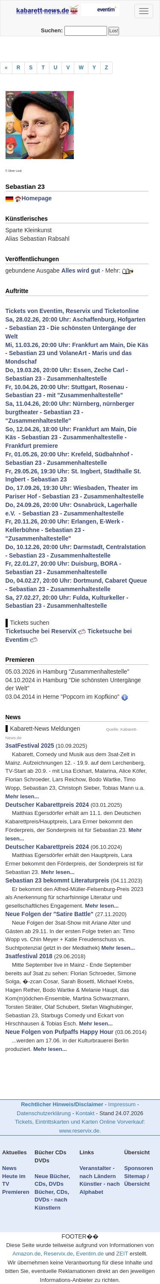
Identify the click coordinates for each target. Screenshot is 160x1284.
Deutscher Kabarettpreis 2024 (47, 804)
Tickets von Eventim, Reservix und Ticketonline (72, 310)
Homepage (36, 198)
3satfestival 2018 (29, 956)
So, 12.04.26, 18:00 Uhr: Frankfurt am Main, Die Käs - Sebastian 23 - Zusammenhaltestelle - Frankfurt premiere (71, 438)
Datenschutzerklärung (43, 1113)
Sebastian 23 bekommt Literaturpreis (57, 880)
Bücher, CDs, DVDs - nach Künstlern (52, 1200)
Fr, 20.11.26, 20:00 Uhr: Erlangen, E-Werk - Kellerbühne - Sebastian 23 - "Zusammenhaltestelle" (65, 530)
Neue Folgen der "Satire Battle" (49, 914)
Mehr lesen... (22, 796)
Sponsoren (138, 1168)
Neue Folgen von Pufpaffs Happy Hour (59, 1031)
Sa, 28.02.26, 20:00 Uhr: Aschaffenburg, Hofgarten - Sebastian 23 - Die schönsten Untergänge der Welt (75, 328)
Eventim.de (90, 1253)
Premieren (15, 1192)
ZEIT (122, 1253)
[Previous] (6, 68)
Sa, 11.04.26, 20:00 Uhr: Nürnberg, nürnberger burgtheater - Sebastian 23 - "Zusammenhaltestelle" (70, 412)
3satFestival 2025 (30, 745)
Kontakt (85, 1113)
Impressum (122, 1104)
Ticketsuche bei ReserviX (46, 631)
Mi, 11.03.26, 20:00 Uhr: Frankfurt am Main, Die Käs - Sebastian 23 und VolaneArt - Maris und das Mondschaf (77, 353)
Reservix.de (58, 1253)
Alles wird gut (80, 270)
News (9, 1168)
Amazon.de (26, 1253)
